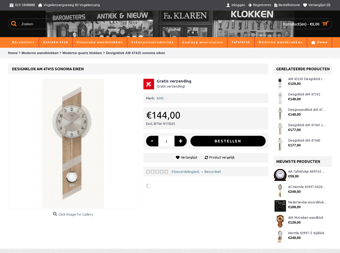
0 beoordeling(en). (186, 171)
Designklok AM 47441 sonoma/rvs (307, 125)
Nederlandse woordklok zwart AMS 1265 (307, 202)
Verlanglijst (189, 157)
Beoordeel (213, 171)
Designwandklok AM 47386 (307, 109)
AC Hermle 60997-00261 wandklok (307, 187)
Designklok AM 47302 (304, 94)
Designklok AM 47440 (304, 140)
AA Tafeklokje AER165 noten (307, 171)
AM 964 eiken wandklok (305, 217)
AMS (160, 98)
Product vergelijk (222, 157)
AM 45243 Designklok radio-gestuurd (307, 79)
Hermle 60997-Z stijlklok (306, 233)
